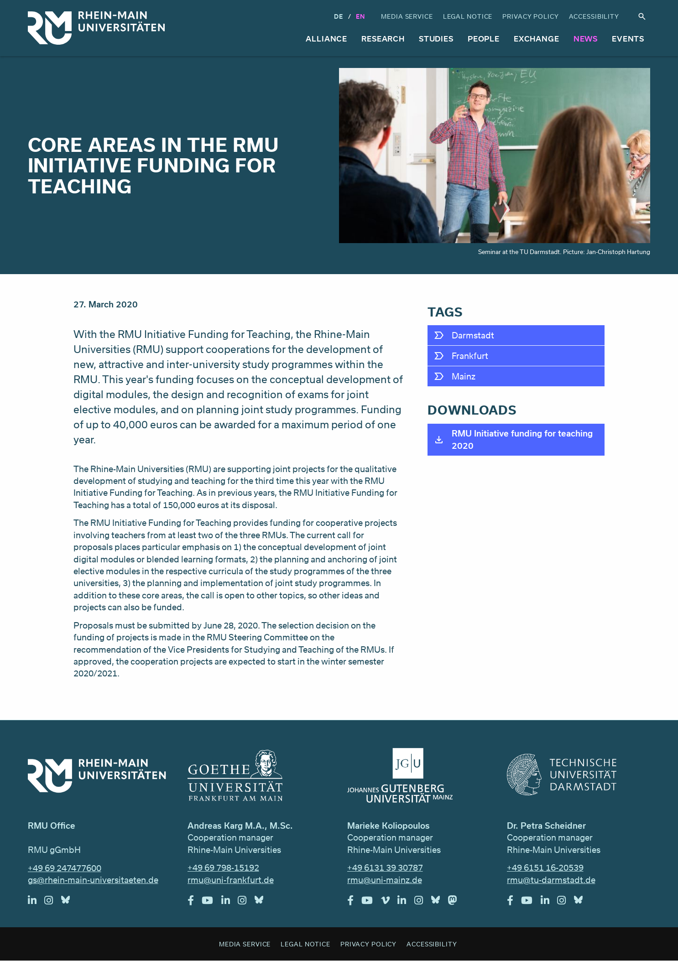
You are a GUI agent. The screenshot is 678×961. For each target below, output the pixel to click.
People (484, 38)
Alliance (326, 38)
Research (383, 38)
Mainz (463, 376)
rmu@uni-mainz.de (384, 880)
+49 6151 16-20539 (545, 867)
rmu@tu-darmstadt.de (551, 880)
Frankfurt (470, 356)
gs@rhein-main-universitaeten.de (93, 880)
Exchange (536, 38)
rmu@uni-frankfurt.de (231, 880)
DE (338, 16)
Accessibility (594, 16)
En (360, 16)
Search (642, 16)
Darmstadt (473, 335)
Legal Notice (468, 16)
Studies (436, 38)
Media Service (407, 16)
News (586, 38)
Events (628, 38)
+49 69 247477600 (64, 868)
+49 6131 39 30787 (385, 867)
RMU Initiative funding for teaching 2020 (522, 439)
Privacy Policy (530, 16)
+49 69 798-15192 (223, 867)
